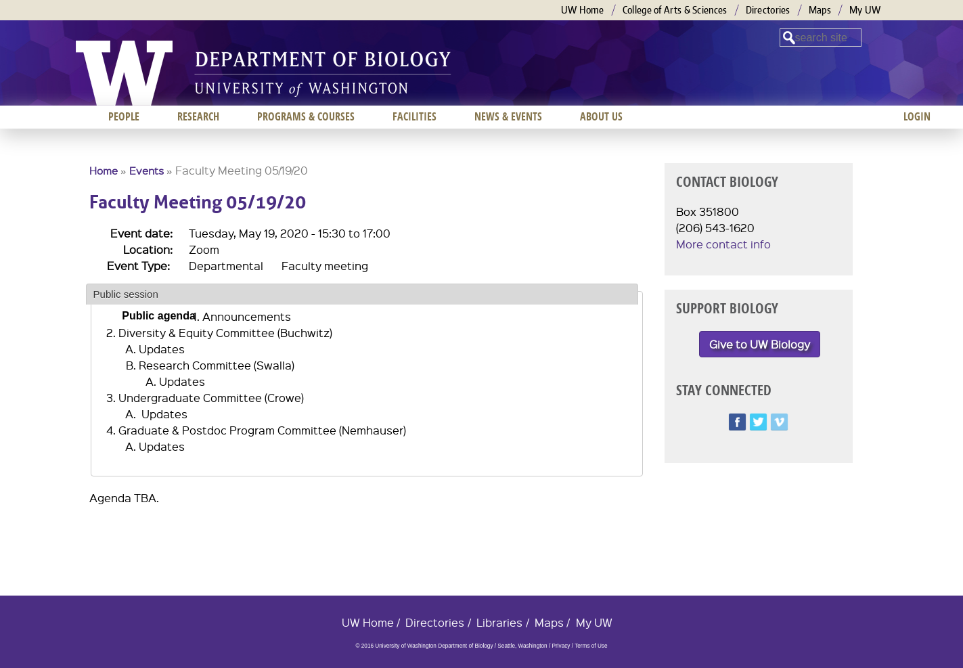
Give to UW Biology (759, 344)
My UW (865, 9)
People (123, 116)
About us (601, 116)
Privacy (561, 646)
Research (198, 116)
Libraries (499, 622)
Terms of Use (591, 646)
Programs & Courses (306, 116)
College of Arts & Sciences (675, 9)
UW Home (582, 9)
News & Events (508, 116)
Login (917, 116)
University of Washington (124, 73)
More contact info (723, 244)
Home (103, 170)
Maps (820, 9)
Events (146, 170)
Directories (768, 9)
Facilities (414, 116)
